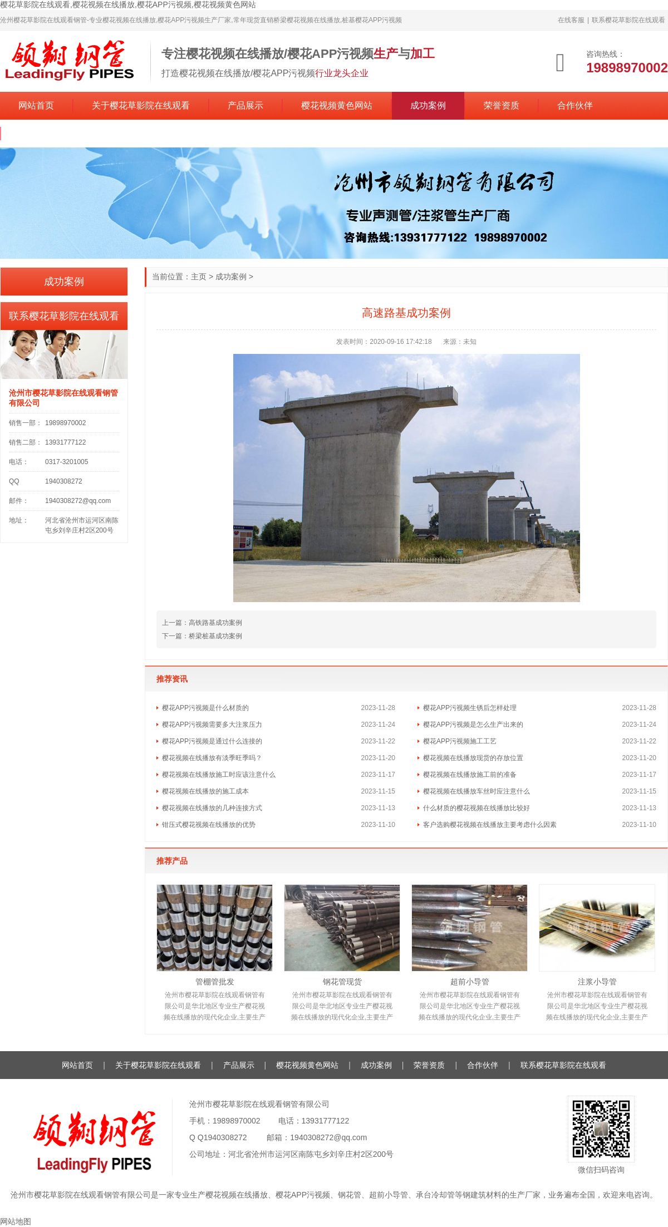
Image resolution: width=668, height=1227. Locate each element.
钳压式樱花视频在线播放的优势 (209, 825)
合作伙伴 (575, 105)
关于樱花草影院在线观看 (141, 105)
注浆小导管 (597, 981)
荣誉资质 (501, 105)
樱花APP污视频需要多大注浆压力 (212, 724)
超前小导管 (469, 981)
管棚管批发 (214, 981)
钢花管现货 (342, 981)
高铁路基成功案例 (215, 623)
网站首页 (36, 105)
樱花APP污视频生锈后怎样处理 (470, 708)
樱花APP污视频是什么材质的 (205, 708)
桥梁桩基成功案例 (215, 636)
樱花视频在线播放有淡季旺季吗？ (212, 758)
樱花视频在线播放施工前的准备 (470, 774)
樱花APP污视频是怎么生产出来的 (473, 724)
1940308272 (225, 1137)
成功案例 (428, 105)
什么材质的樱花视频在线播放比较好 (476, 808)
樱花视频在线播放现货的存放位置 (473, 758)
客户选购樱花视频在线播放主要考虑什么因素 (490, 825)
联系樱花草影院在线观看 (628, 20)
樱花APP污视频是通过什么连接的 (212, 741)
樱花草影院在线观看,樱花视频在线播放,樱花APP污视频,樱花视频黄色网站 (128, 4)
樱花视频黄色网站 (336, 105)
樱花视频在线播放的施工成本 (205, 791)
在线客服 (571, 20)
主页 (199, 276)
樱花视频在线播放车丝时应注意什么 (476, 791)
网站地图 (15, 1221)
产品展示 (245, 105)
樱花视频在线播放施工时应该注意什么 (219, 774)
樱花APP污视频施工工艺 (460, 741)
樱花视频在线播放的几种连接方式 (212, 808)
